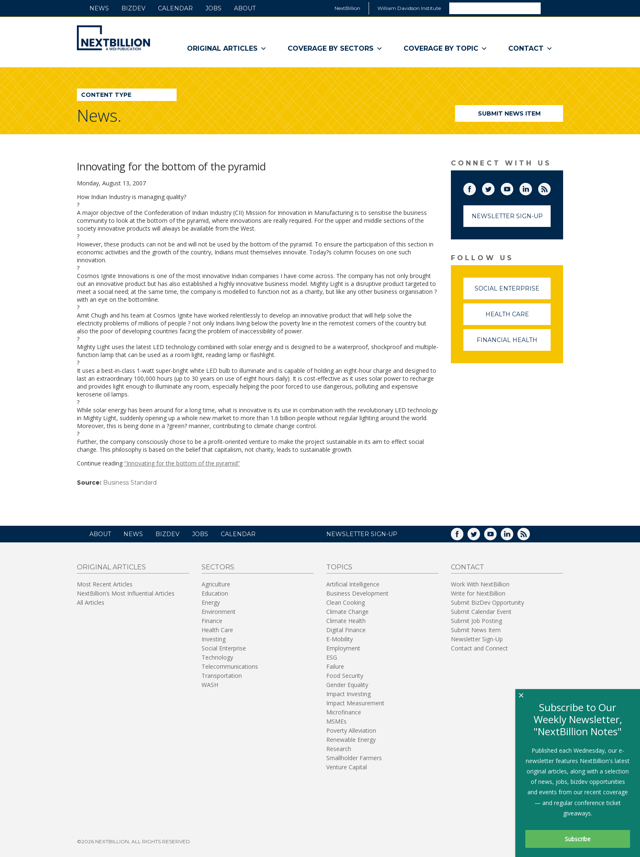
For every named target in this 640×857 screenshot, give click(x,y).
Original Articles (227, 49)
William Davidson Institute (409, 8)
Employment (343, 648)
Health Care (518, 317)
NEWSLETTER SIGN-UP (361, 534)
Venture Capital (346, 767)
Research (338, 749)
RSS (550, 187)
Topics (339, 567)
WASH (210, 685)
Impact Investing (348, 694)
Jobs (213, 8)
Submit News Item (509, 113)
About (245, 8)
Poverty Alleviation (351, 730)
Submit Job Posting (476, 621)
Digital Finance (346, 630)
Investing (214, 639)
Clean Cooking (345, 602)
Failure (335, 666)
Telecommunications (230, 666)
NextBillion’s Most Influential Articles (126, 593)
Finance (212, 621)
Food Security (344, 676)
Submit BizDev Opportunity (487, 602)
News (99, 8)
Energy (211, 602)
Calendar (175, 8)
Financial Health (514, 343)
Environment (219, 612)
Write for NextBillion (478, 593)
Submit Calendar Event (481, 612)
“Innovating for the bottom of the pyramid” (182, 463)
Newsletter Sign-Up (507, 216)
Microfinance (343, 712)
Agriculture (216, 584)
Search (551, 8)
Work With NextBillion (480, 584)
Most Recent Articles (105, 584)
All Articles (90, 602)
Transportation (222, 676)
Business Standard (130, 482)
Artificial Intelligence (352, 584)
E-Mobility (339, 639)
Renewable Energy (351, 740)
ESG (331, 657)
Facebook (475, 187)
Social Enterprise (513, 292)
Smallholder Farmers (354, 758)
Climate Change (347, 612)
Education (215, 593)
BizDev (133, 8)
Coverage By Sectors (335, 49)
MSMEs (336, 721)
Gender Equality (347, 685)
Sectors (218, 567)
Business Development (357, 593)
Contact (530, 49)
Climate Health (346, 621)
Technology (217, 657)
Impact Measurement (355, 703)
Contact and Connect (479, 648)
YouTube (512, 187)
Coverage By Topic (445, 49)
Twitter (494, 187)
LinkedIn (531, 187)
